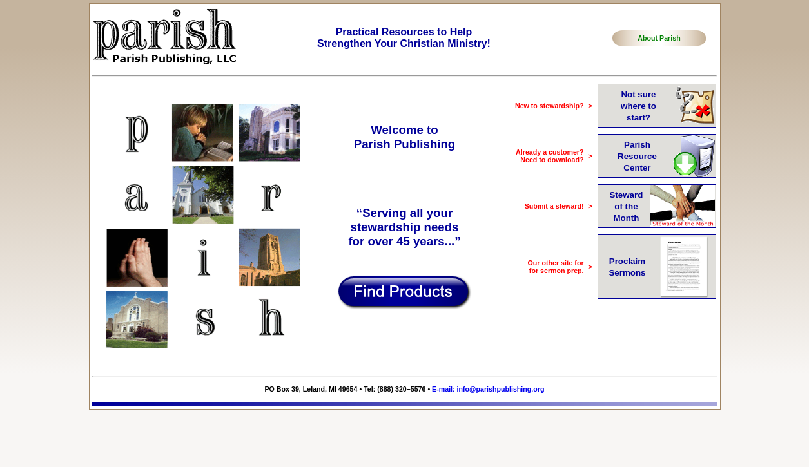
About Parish (659, 38)
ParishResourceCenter (637, 156)
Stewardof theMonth (626, 206)
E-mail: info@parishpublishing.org (488, 389)
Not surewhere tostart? (638, 106)
